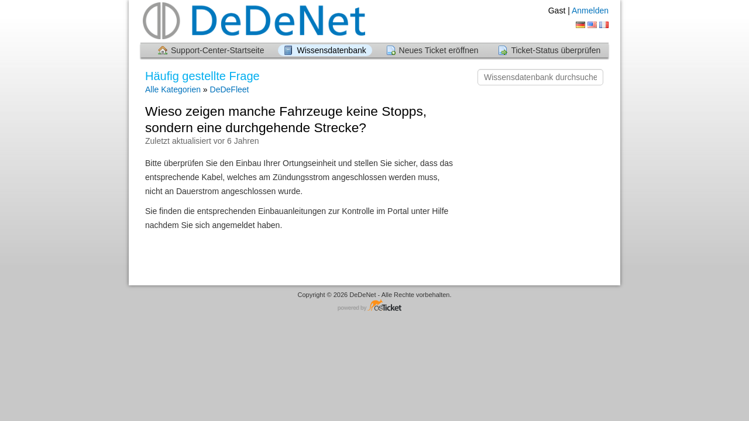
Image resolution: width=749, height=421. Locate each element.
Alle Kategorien (173, 89)
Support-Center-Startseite (217, 50)
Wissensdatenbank (331, 50)
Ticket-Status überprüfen (555, 50)
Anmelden (590, 10)
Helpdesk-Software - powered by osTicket (374, 306)
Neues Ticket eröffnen (439, 50)
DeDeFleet (229, 89)
